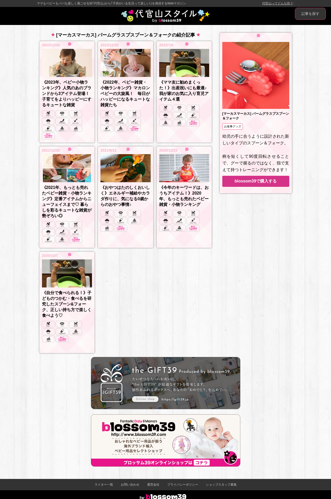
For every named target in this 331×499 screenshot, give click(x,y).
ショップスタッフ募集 (221, 484)
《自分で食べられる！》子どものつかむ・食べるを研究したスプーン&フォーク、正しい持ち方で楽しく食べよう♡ (66, 304)
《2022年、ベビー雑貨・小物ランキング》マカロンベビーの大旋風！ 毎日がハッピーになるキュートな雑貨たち (125, 93)
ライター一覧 (104, 484)
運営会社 (153, 484)
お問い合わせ (130, 484)
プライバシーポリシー (182, 484)
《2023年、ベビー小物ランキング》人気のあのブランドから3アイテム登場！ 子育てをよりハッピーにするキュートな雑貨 (66, 93)
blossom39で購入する (256, 181)
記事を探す (310, 14)
